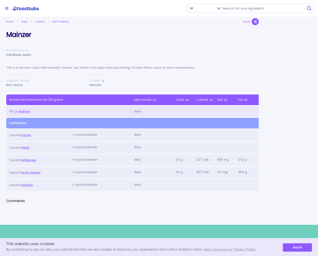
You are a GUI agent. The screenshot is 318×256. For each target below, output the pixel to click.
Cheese (40, 21)
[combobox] (262, 8)
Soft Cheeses (60, 21)
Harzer (26, 135)
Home (10, 21)
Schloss (27, 185)
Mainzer (24, 111)
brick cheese (31, 172)
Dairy (24, 21)
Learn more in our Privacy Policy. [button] (230, 249)
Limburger (28, 160)
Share (251, 22)
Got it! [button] (297, 247)
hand (25, 147)
